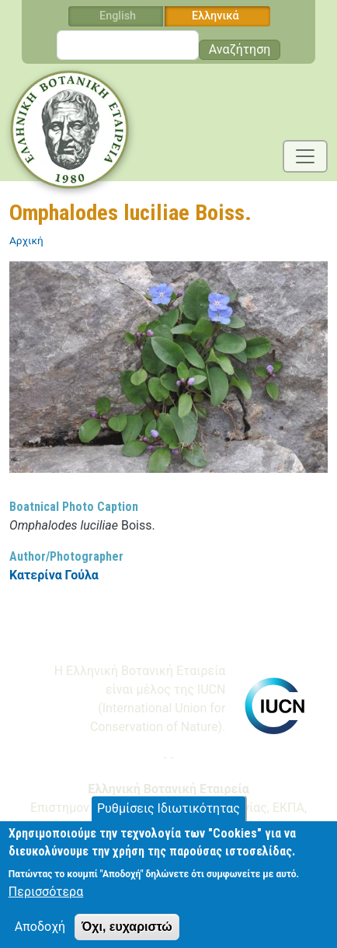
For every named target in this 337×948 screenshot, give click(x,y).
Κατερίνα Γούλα (54, 575)
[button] (168, 372)
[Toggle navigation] (305, 156)
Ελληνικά (215, 16)
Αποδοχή (40, 934)
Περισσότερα (46, 899)
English (117, 16)
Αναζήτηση (240, 49)
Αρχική (26, 240)
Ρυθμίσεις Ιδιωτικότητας (168, 817)
